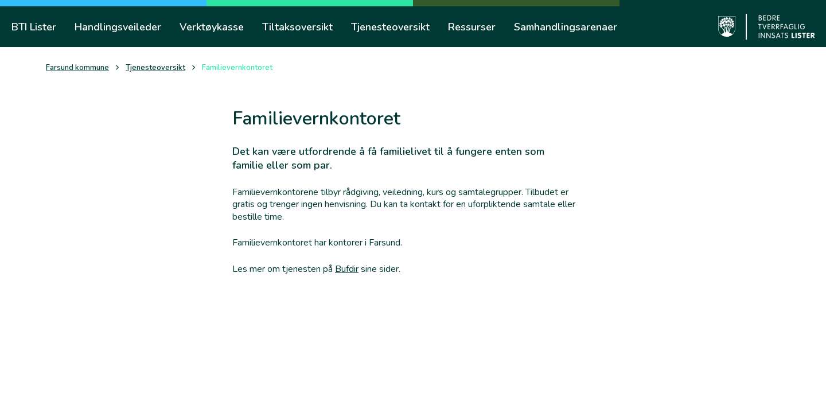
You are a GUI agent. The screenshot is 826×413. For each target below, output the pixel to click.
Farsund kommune (77, 68)
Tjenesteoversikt (155, 68)
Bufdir (347, 269)
